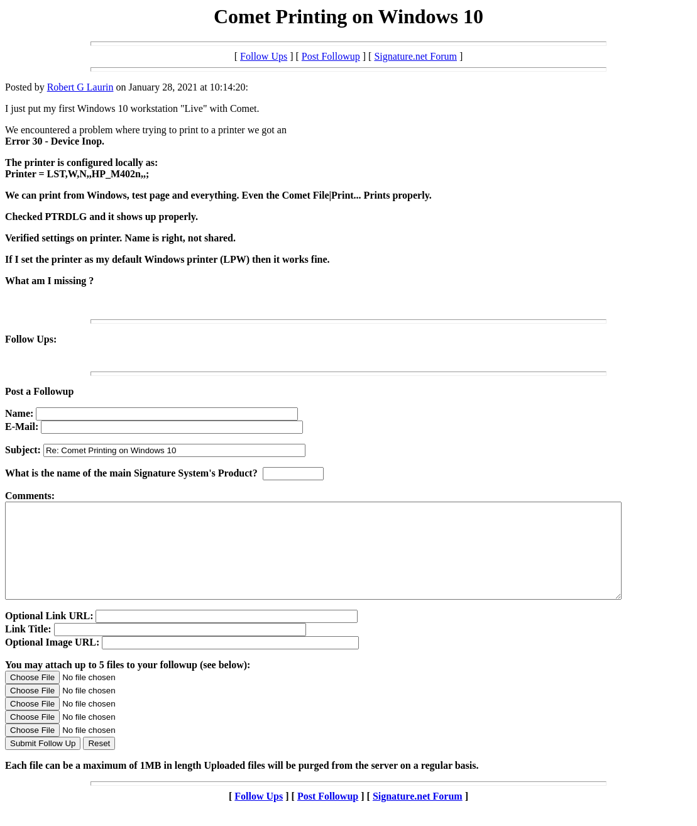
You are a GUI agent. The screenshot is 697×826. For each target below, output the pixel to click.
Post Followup (331, 56)
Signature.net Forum (415, 56)
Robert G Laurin (80, 87)
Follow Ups (263, 56)
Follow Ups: (31, 339)
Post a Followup (39, 391)
